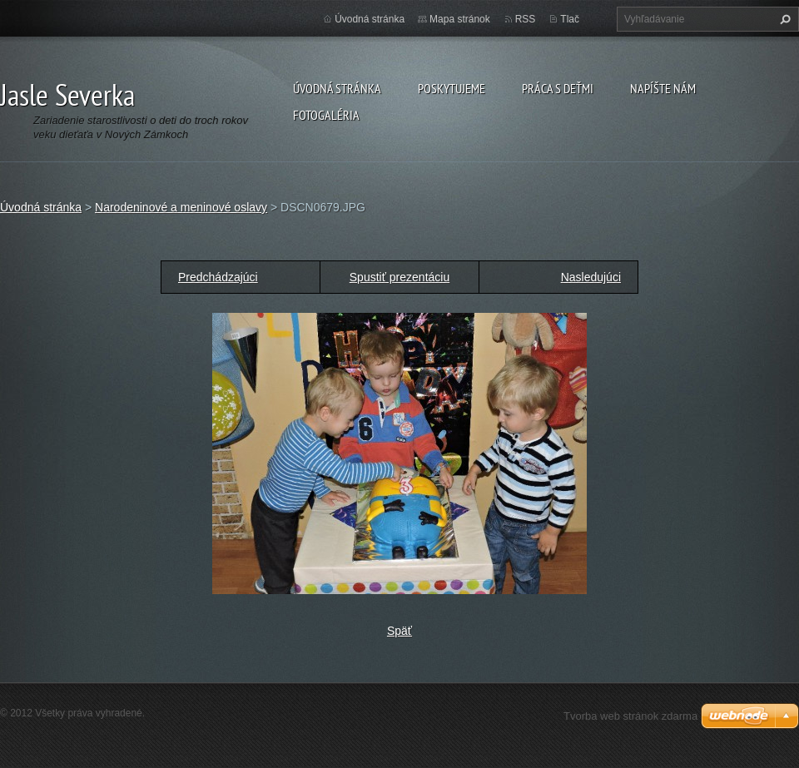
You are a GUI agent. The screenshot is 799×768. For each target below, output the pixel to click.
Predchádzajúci (218, 277)
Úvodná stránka (337, 88)
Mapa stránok (459, 19)
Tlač (569, 19)
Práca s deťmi (557, 88)
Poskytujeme (451, 88)
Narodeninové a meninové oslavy (181, 207)
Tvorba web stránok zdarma (630, 716)
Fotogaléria (326, 115)
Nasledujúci (591, 277)
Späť (399, 630)
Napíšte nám (663, 88)
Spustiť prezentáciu (399, 277)
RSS (525, 19)
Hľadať (783, 19)
